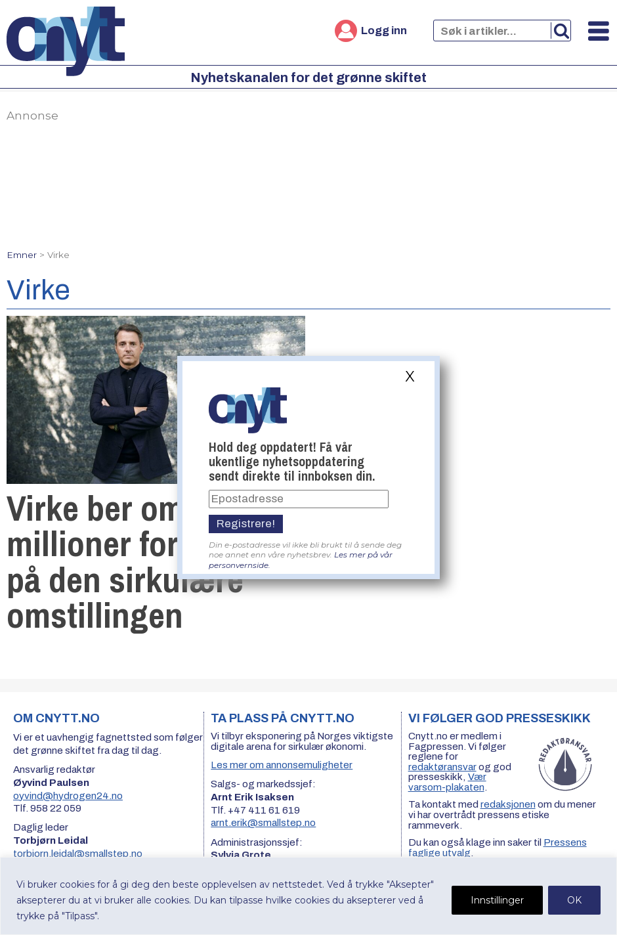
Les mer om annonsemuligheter (281, 765)
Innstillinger (497, 900)
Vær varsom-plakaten (447, 782)
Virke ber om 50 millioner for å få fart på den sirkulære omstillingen (150, 561)
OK (574, 900)
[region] (308, 896)
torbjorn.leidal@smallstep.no (77, 853)
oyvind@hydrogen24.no (68, 796)
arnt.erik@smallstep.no (263, 822)
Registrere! (246, 523)
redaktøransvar (442, 767)
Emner (22, 255)
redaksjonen (508, 804)
